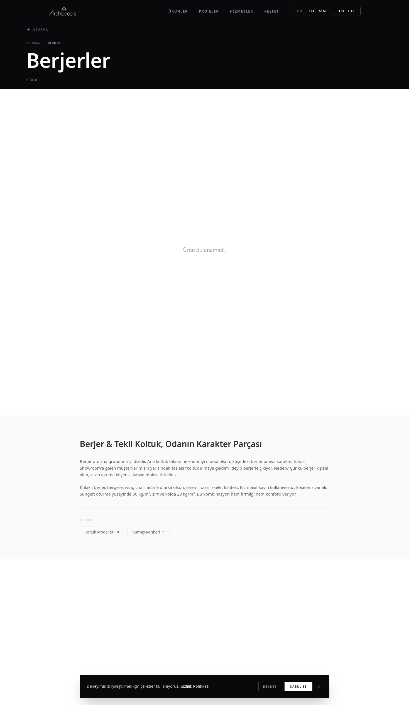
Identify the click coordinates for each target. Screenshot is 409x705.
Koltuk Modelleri (102, 532)
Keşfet (271, 11)
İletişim (317, 11)
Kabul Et (298, 686)
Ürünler (178, 11)
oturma (33, 43)
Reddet (269, 686)
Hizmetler (241, 11)
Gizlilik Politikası (194, 686)
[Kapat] (319, 686)
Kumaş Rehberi (148, 532)
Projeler (209, 11)
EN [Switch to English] (299, 11)
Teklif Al (346, 11)
